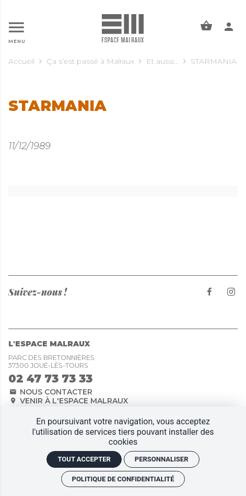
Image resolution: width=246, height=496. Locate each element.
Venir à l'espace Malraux (68, 400)
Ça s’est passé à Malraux (90, 61)
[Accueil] (123, 28)
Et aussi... (162, 61)
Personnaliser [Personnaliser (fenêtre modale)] (162, 459)
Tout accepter (83, 459)
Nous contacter (50, 392)
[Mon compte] (229, 26)
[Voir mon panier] (206, 26)
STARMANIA (214, 61)
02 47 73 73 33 (50, 378)
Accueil (21, 61)
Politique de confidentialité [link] (123, 479)
